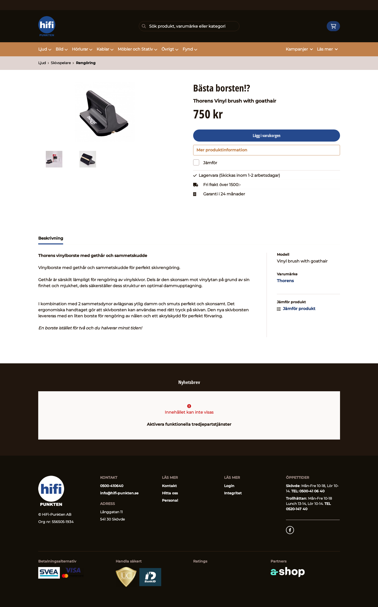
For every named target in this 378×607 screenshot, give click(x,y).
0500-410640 (111, 486)
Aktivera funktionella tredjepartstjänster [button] (189, 424)
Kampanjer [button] (299, 49)
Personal (170, 500)
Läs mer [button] (327, 49)
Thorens (285, 294)
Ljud (45, 49)
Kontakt (169, 486)
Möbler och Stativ (137, 49)
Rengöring (86, 63)
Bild (62, 49)
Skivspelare (61, 63)
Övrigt (170, 49)
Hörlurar (82, 49)
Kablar (105, 49)
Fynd (190, 49)
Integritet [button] (233, 493)
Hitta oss (170, 493)
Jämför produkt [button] (296, 322)
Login (229, 486)
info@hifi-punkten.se (119, 493)
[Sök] (189, 26)
